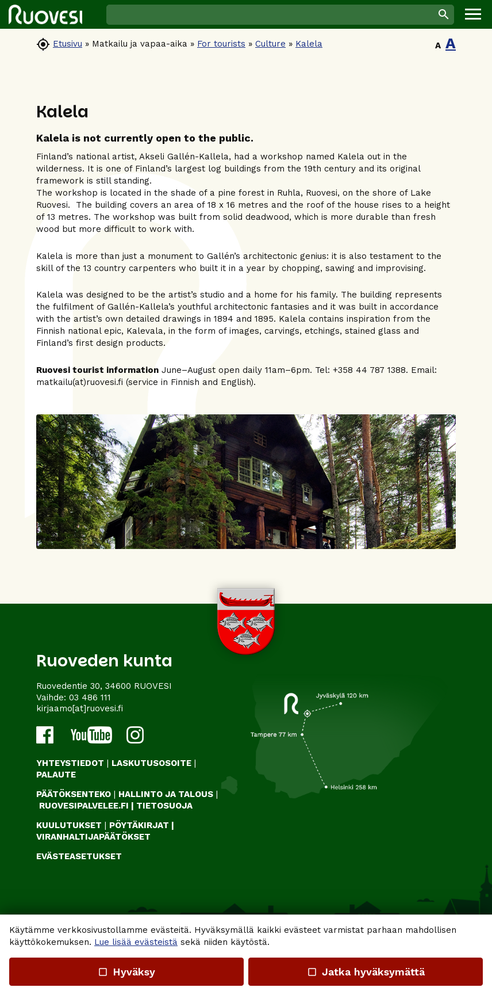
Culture (270, 44)
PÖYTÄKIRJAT (139, 825)
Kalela (308, 44)
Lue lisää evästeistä (136, 942)
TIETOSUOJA (164, 805)
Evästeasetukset (79, 856)
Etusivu (67, 44)
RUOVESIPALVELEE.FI (84, 805)
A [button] (438, 45)
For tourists (221, 44)
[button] (473, 14)
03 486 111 (90, 697)
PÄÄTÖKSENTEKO (73, 794)
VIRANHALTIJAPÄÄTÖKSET (93, 837)
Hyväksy (126, 972)
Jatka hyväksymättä (365, 972)
